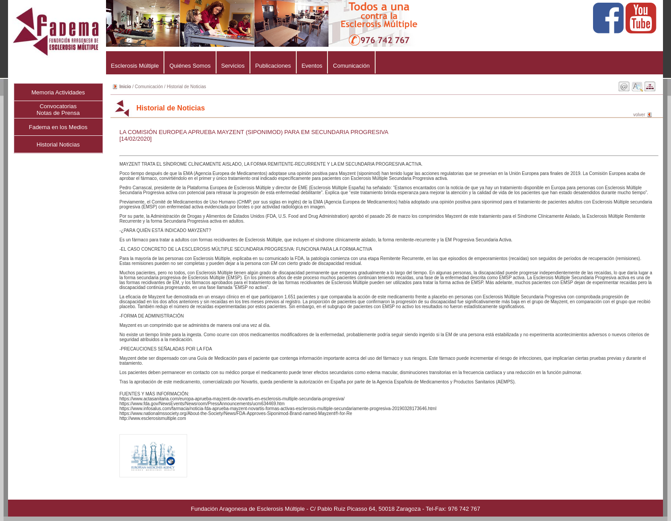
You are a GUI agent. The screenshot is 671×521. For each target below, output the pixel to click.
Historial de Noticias (186, 86)
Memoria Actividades (58, 92)
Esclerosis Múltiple (135, 65)
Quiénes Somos (189, 65)
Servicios (233, 65)
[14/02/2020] (135, 138)
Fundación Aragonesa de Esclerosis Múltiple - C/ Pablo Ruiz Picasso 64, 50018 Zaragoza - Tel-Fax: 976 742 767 (335, 508)
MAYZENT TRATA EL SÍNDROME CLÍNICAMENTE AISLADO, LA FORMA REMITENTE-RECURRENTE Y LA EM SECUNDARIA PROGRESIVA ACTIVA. (385, 273)
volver (639, 114)
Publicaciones (273, 65)
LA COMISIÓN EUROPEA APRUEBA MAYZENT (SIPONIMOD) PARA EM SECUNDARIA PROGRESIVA (254, 132)
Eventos (312, 65)
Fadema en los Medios (58, 127)
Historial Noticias (58, 144)
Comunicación (351, 65)
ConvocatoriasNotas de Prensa (58, 109)
